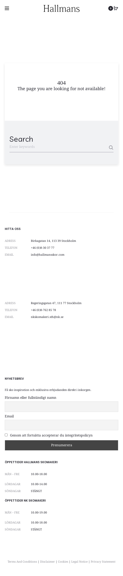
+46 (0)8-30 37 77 (42, 248)
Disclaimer (47, 562)
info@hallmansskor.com (47, 255)
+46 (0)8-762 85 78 (43, 310)
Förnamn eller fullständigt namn (30, 397)
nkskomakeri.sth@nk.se (47, 317)
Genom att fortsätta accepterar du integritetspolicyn (49, 435)
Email (9, 416)
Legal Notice (79, 562)
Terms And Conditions (22, 562)
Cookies (63, 562)
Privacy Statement (103, 562)
